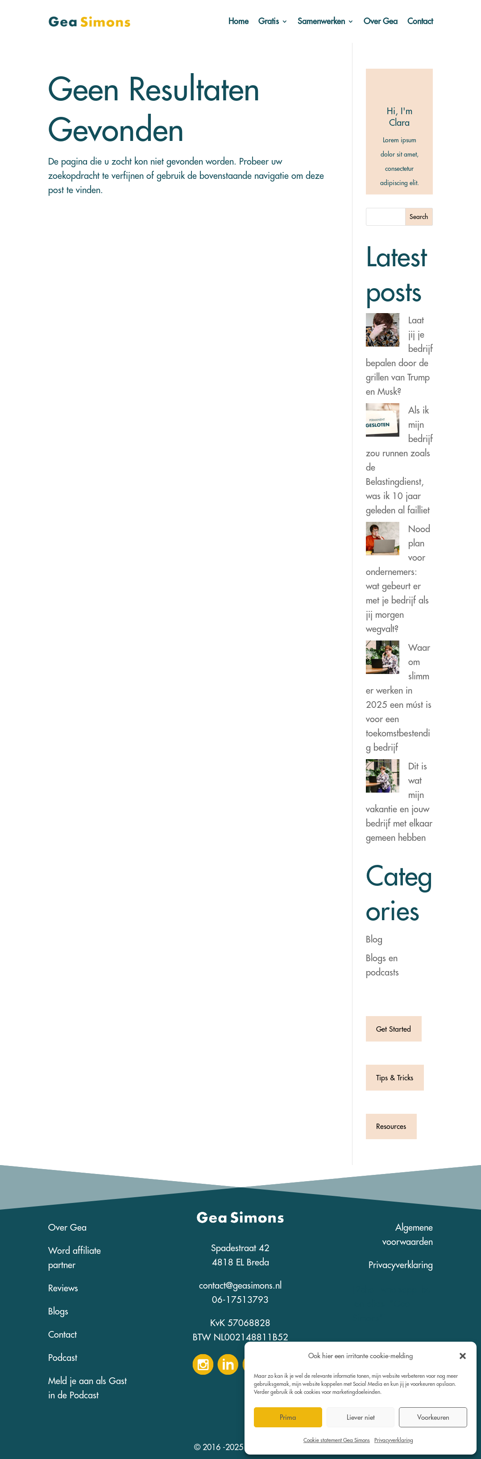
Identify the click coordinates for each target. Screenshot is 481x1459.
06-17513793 (240, 1299)
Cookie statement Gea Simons (336, 1440)
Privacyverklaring (393, 1440)
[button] (462, 1356)
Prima (288, 1417)
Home (238, 21)
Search (419, 217)
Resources (391, 1126)
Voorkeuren (433, 1417)
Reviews (63, 1288)
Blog (374, 939)
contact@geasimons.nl (240, 1285)
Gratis (268, 21)
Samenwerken (321, 21)
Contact (420, 21)
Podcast (62, 1357)
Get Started (393, 1029)
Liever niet (361, 1417)
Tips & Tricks (394, 1077)
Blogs (58, 1311)
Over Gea (381, 21)
